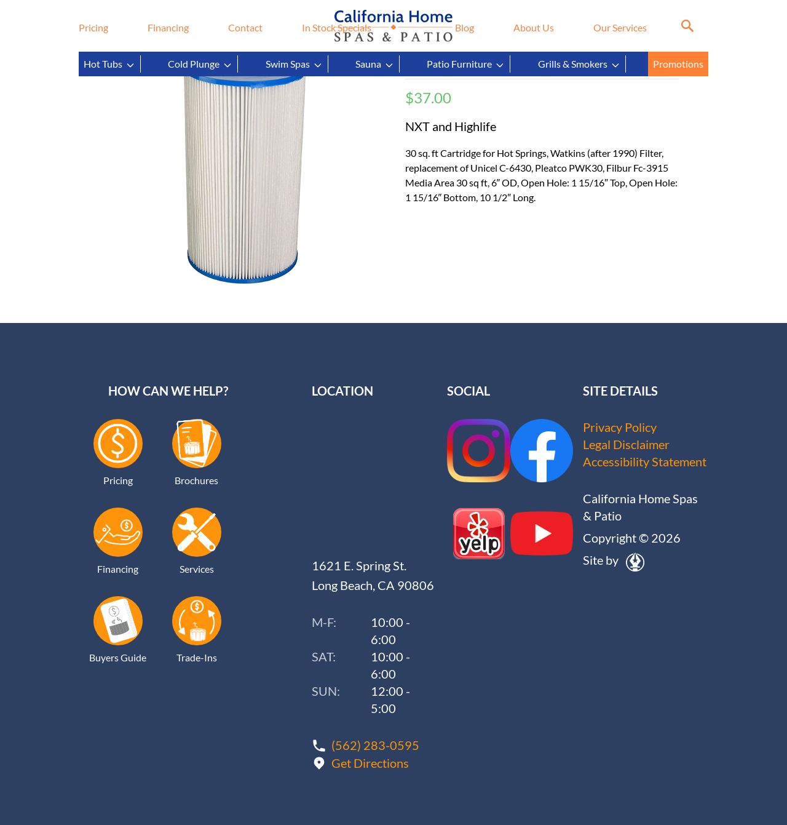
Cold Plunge (200, 64)
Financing (168, 27)
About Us (533, 27)
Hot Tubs (109, 64)
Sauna (374, 64)
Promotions (678, 64)
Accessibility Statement (644, 462)
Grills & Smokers (579, 64)
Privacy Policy (620, 427)
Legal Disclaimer (626, 444)
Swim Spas (294, 64)
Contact (245, 27)
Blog (464, 27)
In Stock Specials (336, 27)
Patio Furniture (466, 64)
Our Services (620, 27)
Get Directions (370, 762)
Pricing (93, 27)
